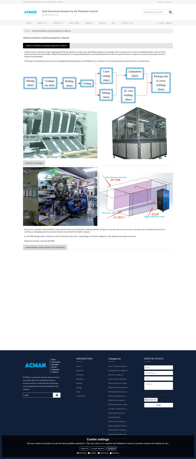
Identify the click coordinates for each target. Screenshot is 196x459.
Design (102, 23)
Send (158, 405)
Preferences (103, 453)
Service (89, 23)
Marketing (114, 453)
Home (28, 23)
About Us (42, 23)
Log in (161, 23)
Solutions (74, 23)
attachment (151, 400)
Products (58, 23)
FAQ (113, 23)
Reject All (84, 448)
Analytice (92, 453)
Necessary (82, 453)
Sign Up (169, 23)
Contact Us (127, 23)
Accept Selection (98, 448)
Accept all (111, 448)
